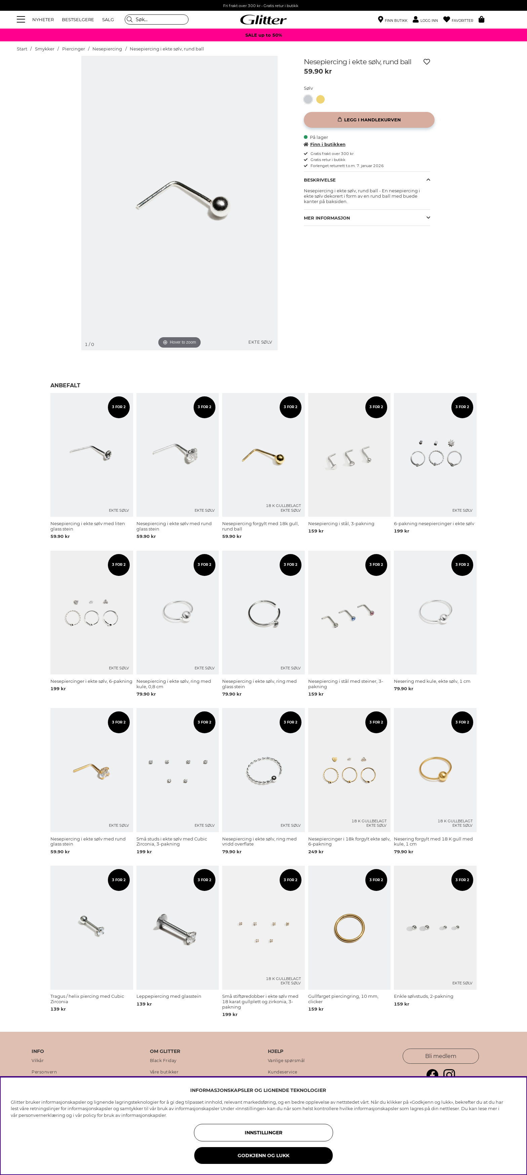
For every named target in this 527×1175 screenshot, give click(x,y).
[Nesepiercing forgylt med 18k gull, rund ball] (322, 99)
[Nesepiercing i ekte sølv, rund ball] (310, 99)
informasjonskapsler (143, 1115)
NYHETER (43, 19)
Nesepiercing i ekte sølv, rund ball (167, 48)
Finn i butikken (325, 144)
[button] (428, 19)
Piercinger (73, 48)
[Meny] (22, 19)
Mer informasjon (327, 218)
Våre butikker (164, 1072)
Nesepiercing (107, 48)
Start (22, 48)
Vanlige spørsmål (286, 1060)
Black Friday (163, 1060)
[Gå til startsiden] (263, 19)
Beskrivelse (320, 180)
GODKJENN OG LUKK (263, 1155)
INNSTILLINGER (263, 1133)
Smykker (44, 48)
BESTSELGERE (78, 19)
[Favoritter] (461, 19)
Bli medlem (440, 1056)
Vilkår (38, 1060)
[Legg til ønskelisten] (426, 61)
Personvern (44, 1072)
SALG (108, 19)
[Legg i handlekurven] (369, 120)
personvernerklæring (41, 1115)
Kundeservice (282, 1072)
